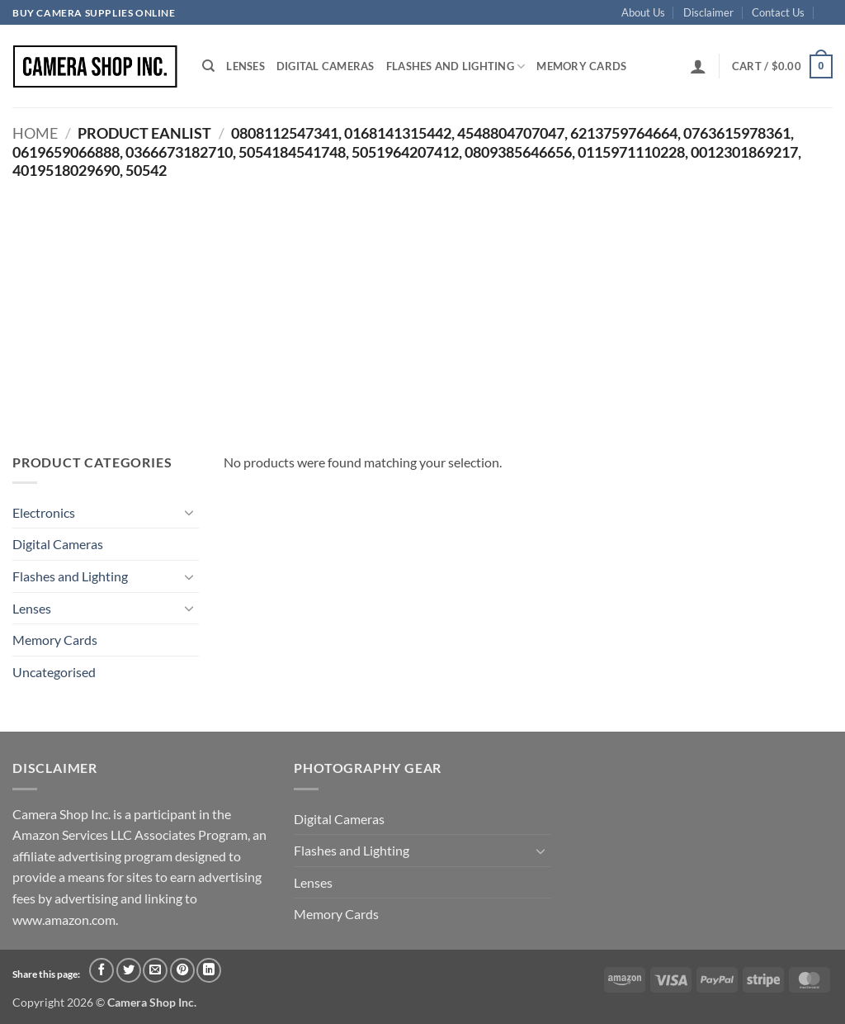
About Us (643, 12)
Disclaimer (708, 12)
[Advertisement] (422, 303)
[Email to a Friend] (155, 970)
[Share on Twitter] (128, 970)
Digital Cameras (325, 66)
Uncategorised (54, 672)
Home (35, 133)
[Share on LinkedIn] (208, 970)
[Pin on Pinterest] (182, 970)
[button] (698, 66)
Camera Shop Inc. (151, 1002)
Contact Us (778, 12)
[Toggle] (189, 512)
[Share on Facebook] (101, 970)
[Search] (208, 66)
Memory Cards (581, 66)
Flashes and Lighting (456, 66)
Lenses (245, 66)
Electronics (43, 512)
